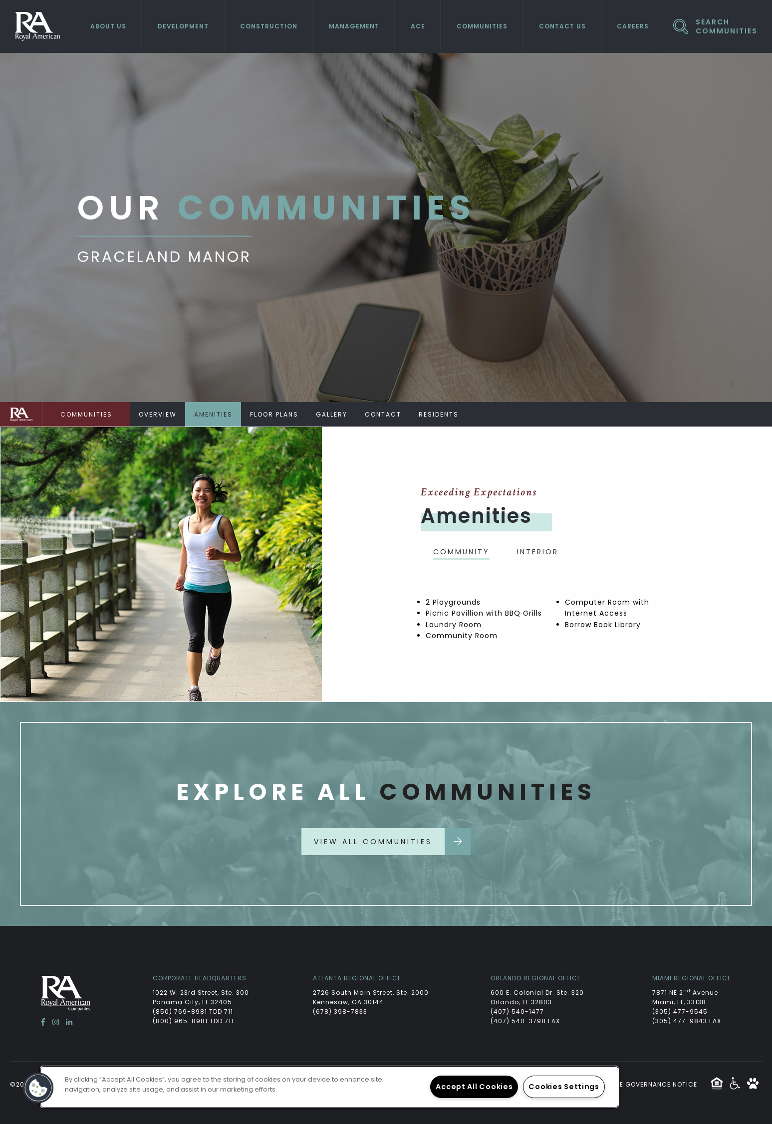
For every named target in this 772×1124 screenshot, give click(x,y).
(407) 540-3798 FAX (525, 1021)
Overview (158, 414)
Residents (439, 414)
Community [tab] (461, 552)
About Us (108, 26)
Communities (482, 26)
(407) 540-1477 (517, 1011)
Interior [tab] (537, 552)
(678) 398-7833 (340, 1011)
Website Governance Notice (646, 1084)
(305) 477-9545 (680, 1011)
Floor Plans (274, 414)
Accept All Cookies (474, 1087)
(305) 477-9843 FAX (686, 1021)
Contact (383, 414)
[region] (329, 1087)
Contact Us (562, 26)
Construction (268, 26)
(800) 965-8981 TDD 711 (193, 1021)
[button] (38, 1088)
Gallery (331, 414)
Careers (633, 26)
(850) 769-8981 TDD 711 (193, 1011)
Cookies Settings (563, 1087)
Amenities (213, 414)
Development (183, 26)
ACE (418, 26)
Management (354, 26)
